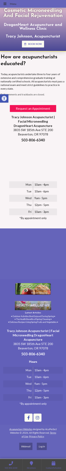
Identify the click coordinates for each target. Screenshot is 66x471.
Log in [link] (42, 446)
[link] (4, 98)
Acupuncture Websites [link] (20, 429)
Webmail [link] (25, 446)
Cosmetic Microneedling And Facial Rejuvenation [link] (33, 13)
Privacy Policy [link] (36, 436)
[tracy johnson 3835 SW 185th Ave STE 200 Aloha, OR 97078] (33, 255)
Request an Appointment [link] (33, 108)
